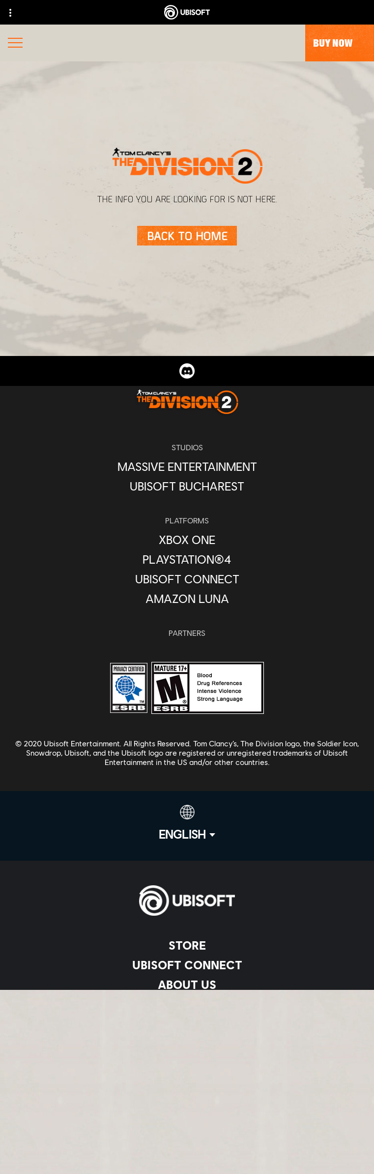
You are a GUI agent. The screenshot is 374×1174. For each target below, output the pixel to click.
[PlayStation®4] (187, 559)
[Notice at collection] (187, 1108)
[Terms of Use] (187, 1092)
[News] (187, 1004)
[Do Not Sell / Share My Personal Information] (187, 1124)
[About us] (187, 984)
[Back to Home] (187, 236)
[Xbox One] (187, 540)
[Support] (187, 1024)
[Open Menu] (15, 44)
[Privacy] (187, 1075)
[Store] (187, 945)
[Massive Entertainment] (187, 466)
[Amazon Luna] (187, 598)
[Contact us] (187, 1059)
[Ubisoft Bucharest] (187, 486)
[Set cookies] (187, 1156)
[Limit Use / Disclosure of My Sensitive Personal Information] (187, 1140)
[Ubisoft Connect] (187, 965)
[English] (187, 823)
